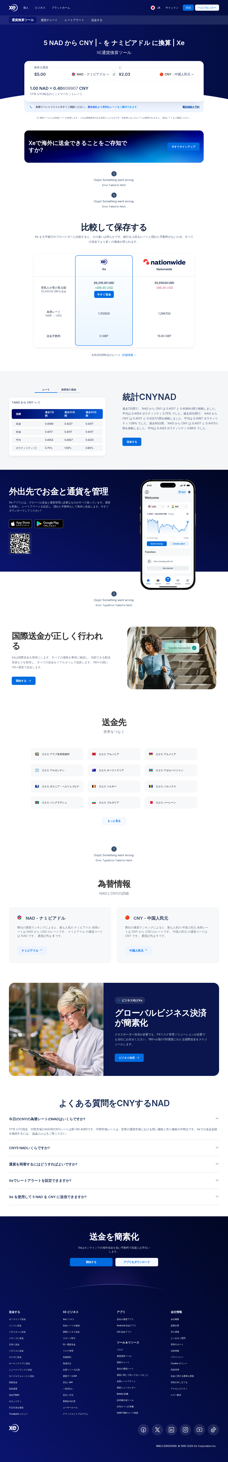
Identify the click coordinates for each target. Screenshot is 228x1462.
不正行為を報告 (16, 1407)
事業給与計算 (69, 1401)
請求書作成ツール (125, 1400)
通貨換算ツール (23, 20)
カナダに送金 (15, 1357)
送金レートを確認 (71, 1325)
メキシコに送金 (16, 1338)
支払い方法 (68, 1395)
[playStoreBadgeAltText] (49, 524)
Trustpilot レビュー (18, 1414)
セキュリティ (15, 1401)
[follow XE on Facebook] (143, 1429)
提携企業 (175, 1325)
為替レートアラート (126, 1381)
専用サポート (177, 1344)
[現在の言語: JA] (155, 8)
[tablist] (57, 389)
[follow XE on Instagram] (185, 1429)
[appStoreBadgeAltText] (20, 524)
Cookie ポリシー (179, 1363)
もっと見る (114, 821)
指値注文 (67, 1363)
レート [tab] (46, 389)
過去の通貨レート (125, 1368)
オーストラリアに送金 (19, 1363)
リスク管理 (68, 1350)
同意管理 (175, 1369)
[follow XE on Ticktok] (213, 1429)
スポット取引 (69, 1338)
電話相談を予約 (190, 106)
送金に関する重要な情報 (182, 1376)
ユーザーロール (70, 1407)
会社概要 (175, 1319)
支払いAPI (68, 1382)
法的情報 (175, 1350)
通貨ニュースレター (126, 1387)
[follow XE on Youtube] (199, 1429)
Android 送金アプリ (126, 1325)
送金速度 (13, 1388)
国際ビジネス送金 (71, 1331)
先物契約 (67, 1357)
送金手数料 (14, 1395)
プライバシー (177, 1357)
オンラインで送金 (17, 1319)
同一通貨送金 (69, 1344)
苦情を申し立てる (179, 1382)
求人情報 (175, 1331)
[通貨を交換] (114, 74)
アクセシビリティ (179, 1388)
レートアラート (74, 20)
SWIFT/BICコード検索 (127, 1413)
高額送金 (13, 1382)
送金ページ (39, 1133)
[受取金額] (42, 74)
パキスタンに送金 (17, 1331)
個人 (26, 7)
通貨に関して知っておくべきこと (132, 1375)
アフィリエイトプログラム (75, 1414)
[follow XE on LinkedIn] (171, 1429)
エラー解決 (176, 1395)
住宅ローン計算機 (125, 1406)
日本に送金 (14, 1344)
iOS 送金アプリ (124, 1331)
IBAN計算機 (122, 1394)
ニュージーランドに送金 (20, 1369)
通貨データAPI (70, 1376)
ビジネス (40, 7)
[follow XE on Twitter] (157, 1429)
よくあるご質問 (178, 1338)
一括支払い (68, 1388)
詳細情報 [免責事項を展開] (129, 355)
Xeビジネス (68, 1319)
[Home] (13, 7)
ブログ (120, 1349)
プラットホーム (61, 7)
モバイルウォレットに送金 (21, 1376)
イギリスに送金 (16, 1350)
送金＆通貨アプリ (125, 1319)
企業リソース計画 (71, 1369)
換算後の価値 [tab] (68, 389)
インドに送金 (15, 1325)
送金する (96, 20)
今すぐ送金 (104, 294)
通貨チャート (49, 20)
